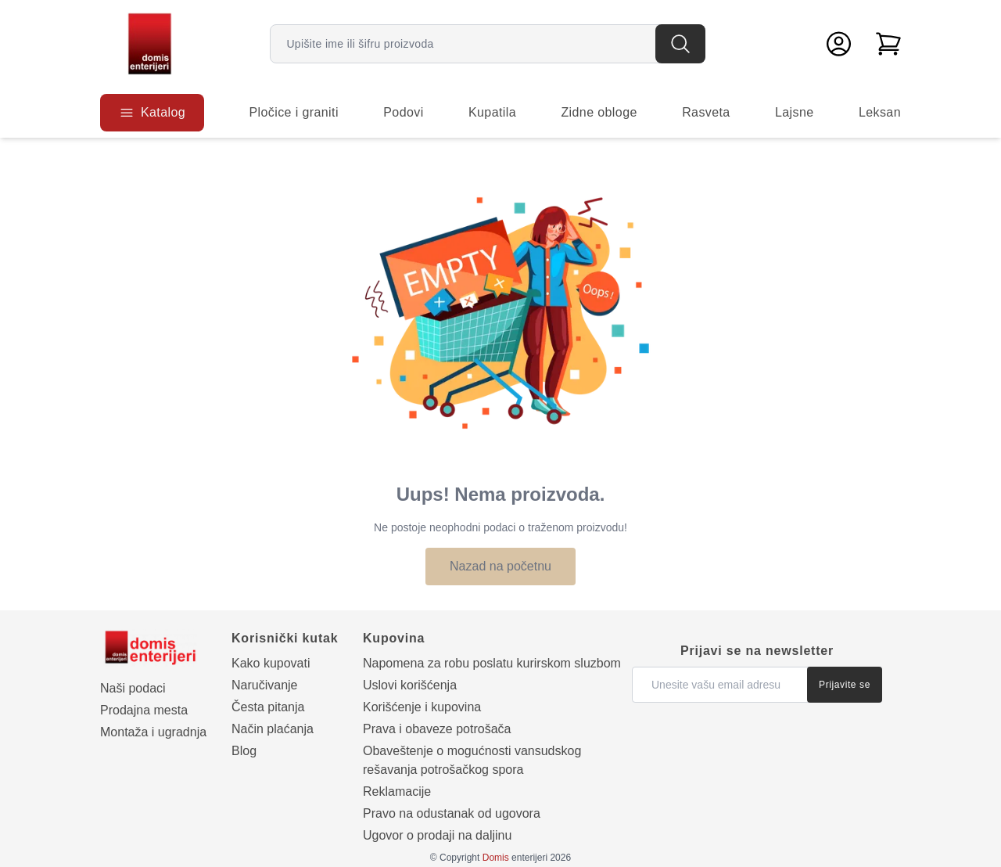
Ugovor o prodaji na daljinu (437, 835)
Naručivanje (264, 685)
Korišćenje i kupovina (422, 707)
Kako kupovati (270, 663)
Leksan (880, 112)
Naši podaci (133, 688)
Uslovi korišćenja (410, 685)
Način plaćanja (272, 729)
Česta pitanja (267, 707)
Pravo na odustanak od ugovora (451, 813)
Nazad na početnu (500, 566)
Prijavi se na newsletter (757, 650)
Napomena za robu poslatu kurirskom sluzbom (492, 663)
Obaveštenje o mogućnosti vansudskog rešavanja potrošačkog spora (472, 760)
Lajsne (794, 112)
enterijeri (515, 857)
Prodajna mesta (144, 710)
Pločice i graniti (293, 112)
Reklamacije (397, 791)
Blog (244, 750)
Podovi (403, 112)
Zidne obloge (599, 112)
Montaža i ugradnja (153, 732)
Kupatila (492, 112)
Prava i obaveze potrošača (437, 729)
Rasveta (706, 112)
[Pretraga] (680, 43)
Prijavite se (844, 684)
